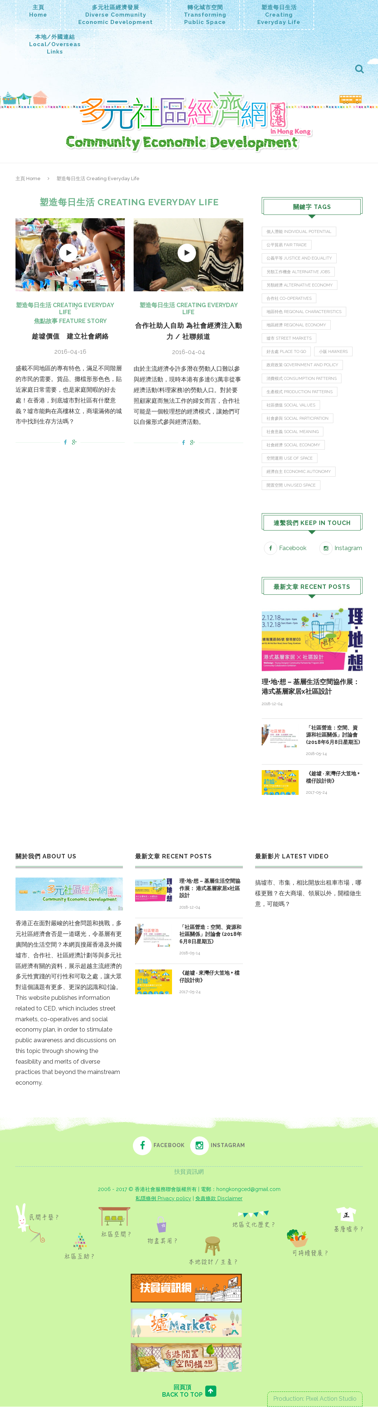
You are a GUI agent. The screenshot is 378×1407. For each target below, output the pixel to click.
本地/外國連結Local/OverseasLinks (55, 44)
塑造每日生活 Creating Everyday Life (65, 309)
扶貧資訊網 (189, 1172)
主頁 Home (28, 178)
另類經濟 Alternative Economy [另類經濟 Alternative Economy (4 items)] (300, 285)
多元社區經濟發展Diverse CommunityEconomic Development (115, 14)
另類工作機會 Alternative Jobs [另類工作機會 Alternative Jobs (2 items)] (298, 272)
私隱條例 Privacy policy (163, 1199)
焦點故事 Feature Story (70, 321)
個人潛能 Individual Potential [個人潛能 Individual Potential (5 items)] (299, 231)
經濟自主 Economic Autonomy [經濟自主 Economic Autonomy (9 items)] (299, 472)
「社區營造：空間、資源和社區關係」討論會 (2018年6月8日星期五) (333, 735)
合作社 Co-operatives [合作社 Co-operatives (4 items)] (289, 298)
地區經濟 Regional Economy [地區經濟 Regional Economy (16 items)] (296, 325)
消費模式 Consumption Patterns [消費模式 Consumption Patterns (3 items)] (302, 378)
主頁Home (38, 11)
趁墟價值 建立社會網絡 (70, 336)
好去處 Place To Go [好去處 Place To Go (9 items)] (286, 352)
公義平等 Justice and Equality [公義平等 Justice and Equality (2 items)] (299, 258)
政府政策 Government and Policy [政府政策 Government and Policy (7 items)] (302, 365)
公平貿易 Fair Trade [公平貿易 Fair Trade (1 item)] (287, 245)
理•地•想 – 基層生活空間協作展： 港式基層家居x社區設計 (311, 687)
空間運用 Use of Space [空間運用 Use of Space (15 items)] (290, 458)
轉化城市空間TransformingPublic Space (205, 14)
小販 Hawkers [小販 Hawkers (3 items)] (333, 352)
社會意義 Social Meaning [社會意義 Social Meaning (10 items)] (293, 432)
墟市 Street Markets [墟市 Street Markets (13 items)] (289, 338)
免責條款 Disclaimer (219, 1199)
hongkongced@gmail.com (248, 1189)
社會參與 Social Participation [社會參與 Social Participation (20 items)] (298, 418)
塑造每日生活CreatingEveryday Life (278, 14)
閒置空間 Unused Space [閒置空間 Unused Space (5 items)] (291, 485)
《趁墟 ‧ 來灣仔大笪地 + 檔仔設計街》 (333, 777)
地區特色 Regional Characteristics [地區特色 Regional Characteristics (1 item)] (304, 311)
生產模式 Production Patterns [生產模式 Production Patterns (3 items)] (300, 392)
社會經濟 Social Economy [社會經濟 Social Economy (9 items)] (293, 445)
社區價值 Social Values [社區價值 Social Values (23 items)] (291, 405)
